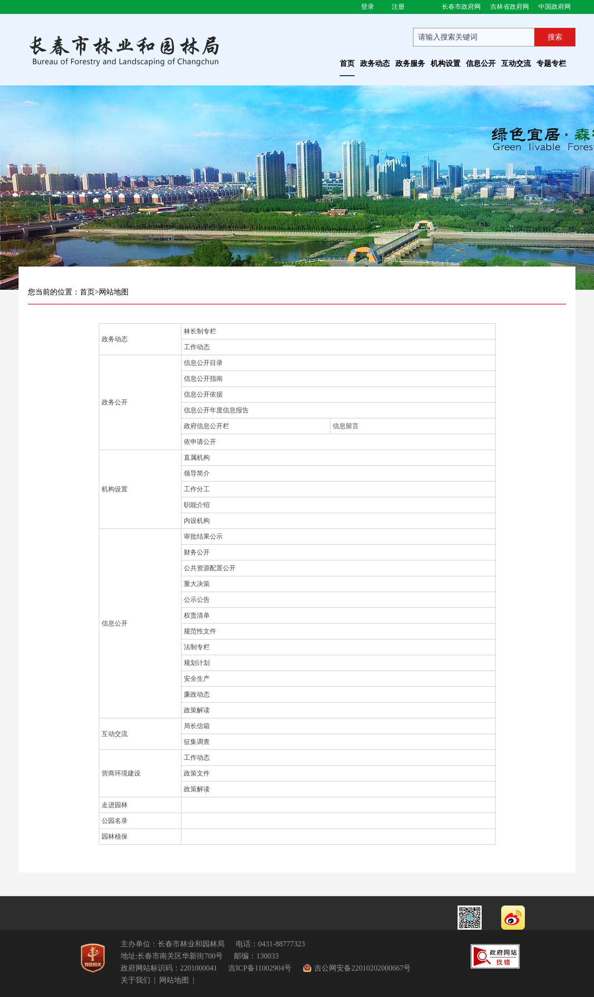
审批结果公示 (203, 536)
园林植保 (115, 836)
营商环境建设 (121, 773)
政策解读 (197, 710)
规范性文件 (200, 631)
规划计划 (197, 662)
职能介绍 (197, 505)
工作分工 (197, 489)
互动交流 (516, 63)
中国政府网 (554, 6)
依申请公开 (200, 441)
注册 (398, 6)
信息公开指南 (203, 378)
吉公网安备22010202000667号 (362, 968)
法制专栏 (197, 647)
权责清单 (197, 615)
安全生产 (197, 678)
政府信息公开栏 (206, 426)
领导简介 (197, 473)
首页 (347, 63)
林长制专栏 (200, 331)
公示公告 (197, 599)
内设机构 (197, 520)
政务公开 (115, 402)
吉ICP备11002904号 (259, 968)
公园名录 (115, 820)
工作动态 (197, 347)
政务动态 (375, 63)
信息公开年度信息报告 (216, 410)
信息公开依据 (203, 394)
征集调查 (197, 741)
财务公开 (197, 552)
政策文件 (197, 773)
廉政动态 (197, 694)
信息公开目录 (203, 362)
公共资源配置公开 (210, 568)
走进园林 (115, 805)
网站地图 (114, 292)
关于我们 (135, 980)
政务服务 (410, 63)
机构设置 (445, 63)
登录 (367, 6)
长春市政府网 (461, 6)
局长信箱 (197, 726)
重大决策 (197, 583)
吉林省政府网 (509, 6)
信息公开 (481, 63)
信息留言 (346, 426)
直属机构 (197, 457)
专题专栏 (551, 63)
